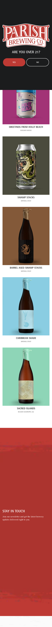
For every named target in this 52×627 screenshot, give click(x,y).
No (37, 63)
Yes (14, 63)
